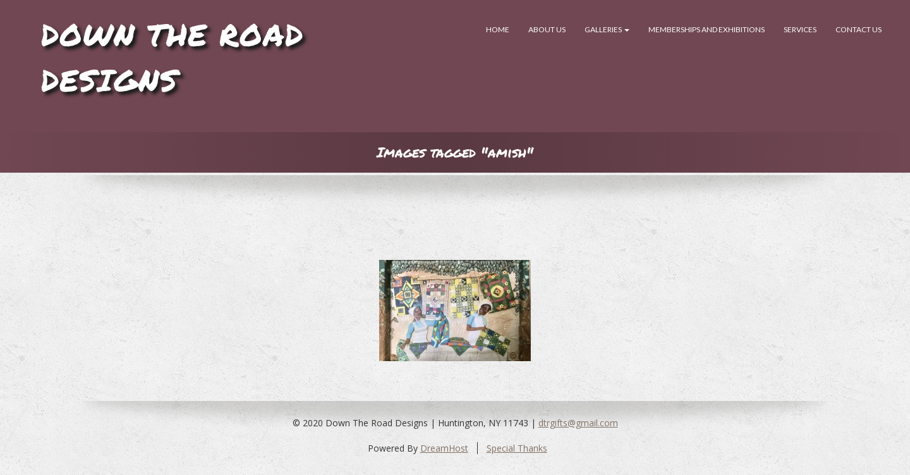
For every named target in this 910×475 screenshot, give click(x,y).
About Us (547, 29)
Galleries (607, 29)
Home (497, 29)
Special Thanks (517, 448)
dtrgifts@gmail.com (578, 423)
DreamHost (444, 448)
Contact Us (858, 29)
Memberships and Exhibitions (706, 29)
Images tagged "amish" (455, 152)
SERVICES (800, 29)
